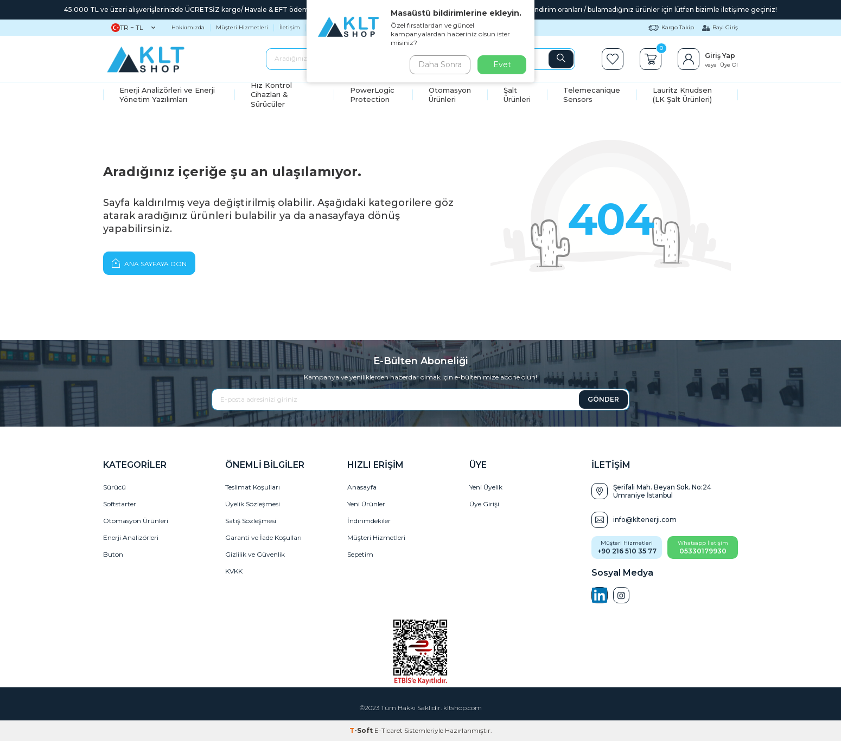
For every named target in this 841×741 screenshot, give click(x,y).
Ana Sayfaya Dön (149, 263)
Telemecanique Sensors (591, 95)
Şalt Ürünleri (517, 95)
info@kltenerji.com (645, 520)
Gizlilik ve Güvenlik (255, 554)
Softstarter (119, 504)
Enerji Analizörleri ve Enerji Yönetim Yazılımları (167, 95)
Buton (113, 554)
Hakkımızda (188, 27)
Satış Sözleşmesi (250, 521)
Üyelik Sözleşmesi (252, 504)
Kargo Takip (671, 27)
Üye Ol (729, 64)
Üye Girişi (484, 504)
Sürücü (114, 487)
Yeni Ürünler (366, 504)
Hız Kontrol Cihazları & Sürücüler (271, 95)
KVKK (234, 571)
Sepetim (360, 554)
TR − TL (133, 27)
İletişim (289, 27)
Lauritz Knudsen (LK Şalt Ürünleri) (682, 95)
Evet (502, 64)
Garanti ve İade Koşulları (263, 537)
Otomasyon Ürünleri (450, 95)
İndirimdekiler (369, 521)
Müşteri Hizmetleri (242, 27)
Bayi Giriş (720, 27)
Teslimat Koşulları (252, 487)
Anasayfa (362, 487)
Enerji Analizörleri (130, 537)
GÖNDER (603, 399)
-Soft (361, 730)
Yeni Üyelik (485, 487)
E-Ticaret (388, 730)
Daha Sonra (439, 64)
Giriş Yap (720, 55)
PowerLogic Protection (372, 95)
